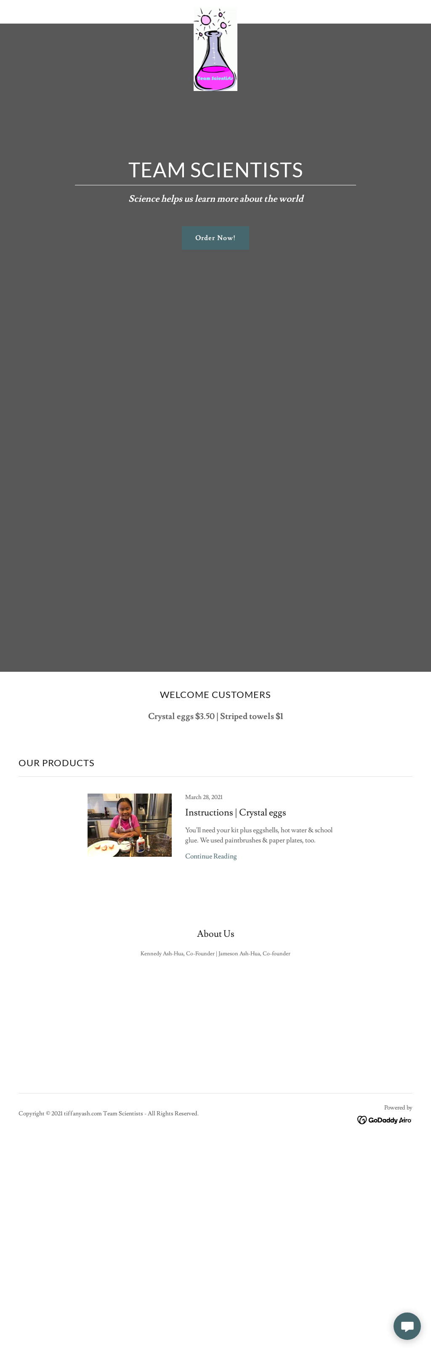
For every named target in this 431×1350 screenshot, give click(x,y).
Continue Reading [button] (211, 856)
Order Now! (215, 238)
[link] (216, 10)
